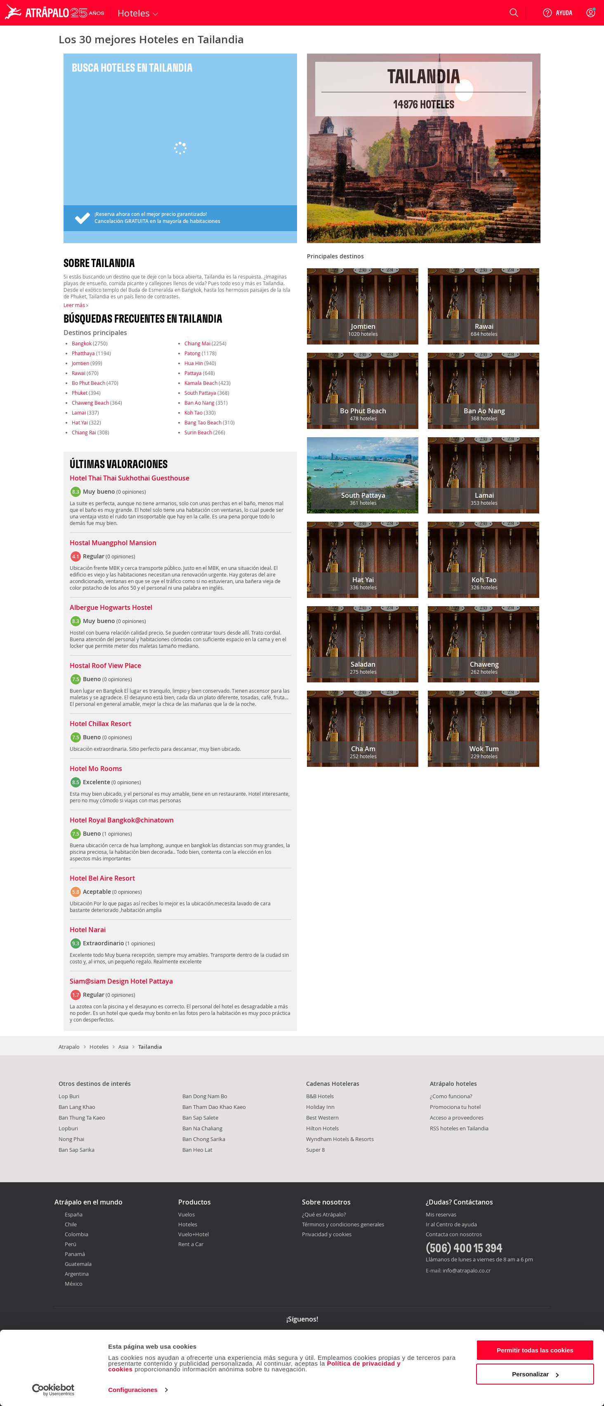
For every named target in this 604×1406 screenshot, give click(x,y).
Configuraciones (133, 1389)
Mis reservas (441, 1215)
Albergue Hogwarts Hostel (111, 608)
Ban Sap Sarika (76, 1149)
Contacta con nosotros (454, 1234)
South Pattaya (200, 392)
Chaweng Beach (90, 402)
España (74, 1214)
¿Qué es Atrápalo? (324, 1214)
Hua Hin (193, 363)
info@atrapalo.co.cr (467, 1270)
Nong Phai (71, 1139)
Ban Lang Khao (77, 1107)
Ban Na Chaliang (202, 1128)
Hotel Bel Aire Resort (102, 878)
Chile (71, 1224)
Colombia (76, 1234)
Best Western (322, 1117)
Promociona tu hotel (455, 1107)
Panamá (75, 1254)
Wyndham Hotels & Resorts (340, 1139)
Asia (123, 1046)
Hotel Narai (88, 930)
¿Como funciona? (451, 1096)
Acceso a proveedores (457, 1117)
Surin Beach (198, 432)
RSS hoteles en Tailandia (459, 1128)
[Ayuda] (557, 13)
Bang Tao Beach (203, 422)
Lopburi (68, 1128)
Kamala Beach (200, 383)
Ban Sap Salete (200, 1117)
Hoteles (99, 1046)
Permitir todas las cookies (535, 1350)
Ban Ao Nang (199, 402)
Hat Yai (80, 422)
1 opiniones (117, 833)
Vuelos (186, 1214)
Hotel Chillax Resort (100, 724)
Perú (70, 1244)
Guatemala (78, 1264)
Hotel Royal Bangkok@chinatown (122, 820)
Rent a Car (190, 1244)
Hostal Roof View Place (105, 666)
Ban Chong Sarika (203, 1139)
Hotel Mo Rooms (96, 769)
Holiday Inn (320, 1107)
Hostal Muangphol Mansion (113, 543)
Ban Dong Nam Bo (204, 1096)
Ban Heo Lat (197, 1149)
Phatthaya (83, 353)
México (74, 1283)
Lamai (79, 412)
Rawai (78, 373)
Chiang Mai (197, 343)
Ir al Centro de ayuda (451, 1224)
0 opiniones (131, 491)
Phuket (79, 392)
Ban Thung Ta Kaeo (82, 1117)
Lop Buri (69, 1096)
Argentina (77, 1273)
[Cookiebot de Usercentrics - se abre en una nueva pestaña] (53, 1390)
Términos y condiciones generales (343, 1224)
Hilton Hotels (322, 1128)
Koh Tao (193, 412)
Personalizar (535, 1374)
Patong (192, 353)
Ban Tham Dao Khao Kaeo (214, 1107)
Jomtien (80, 363)
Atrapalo (69, 1046)
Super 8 (315, 1149)
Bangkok (82, 343)
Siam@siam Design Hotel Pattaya (121, 981)
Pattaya (193, 373)
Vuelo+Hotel (193, 1234)
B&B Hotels (320, 1096)
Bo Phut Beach (88, 383)
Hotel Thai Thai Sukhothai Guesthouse (129, 478)
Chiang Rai (84, 432)
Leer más (76, 305)
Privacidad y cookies (327, 1234)
